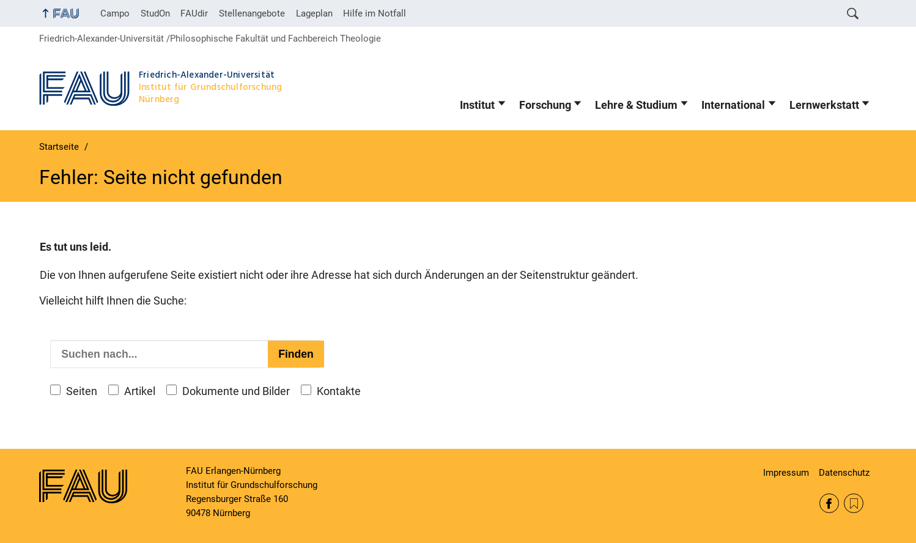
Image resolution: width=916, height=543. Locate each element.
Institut (477, 105)
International (733, 105)
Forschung (545, 105)
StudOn (155, 13)
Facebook (829, 503)
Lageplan (314, 13)
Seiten (81, 391)
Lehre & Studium (636, 105)
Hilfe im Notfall (374, 13)
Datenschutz (844, 472)
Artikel (139, 391)
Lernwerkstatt (824, 105)
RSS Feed (853, 503)
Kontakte (339, 391)
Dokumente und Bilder (236, 391)
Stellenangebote (252, 13)
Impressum (786, 472)
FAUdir (194, 13)
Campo (115, 13)
